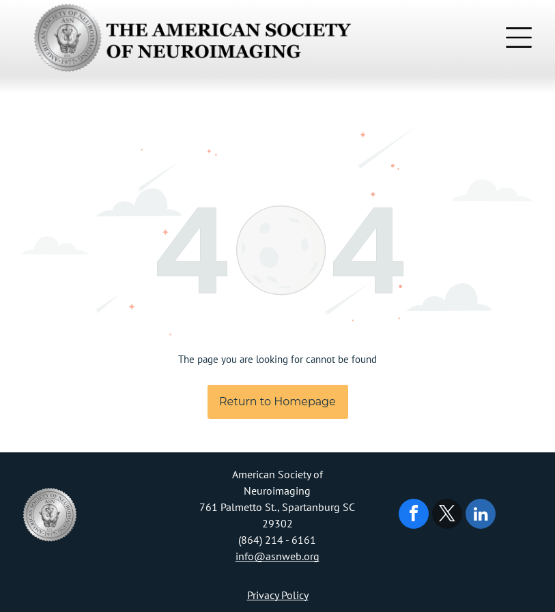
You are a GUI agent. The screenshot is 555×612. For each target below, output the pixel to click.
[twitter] (447, 515)
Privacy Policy (278, 595)
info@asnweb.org (277, 556)
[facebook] (414, 515)
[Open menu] (519, 37)
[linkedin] (481, 515)
